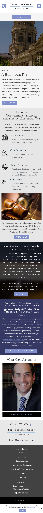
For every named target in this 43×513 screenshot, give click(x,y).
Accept (22, 510)
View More (21, 237)
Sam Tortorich (21, 415)
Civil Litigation (20, 150)
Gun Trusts (17, 180)
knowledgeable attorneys (13, 340)
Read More (9, 103)
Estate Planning (20, 165)
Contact (21, 294)
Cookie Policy (30, 508)
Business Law (18, 135)
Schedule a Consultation (21, 351)
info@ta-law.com (26, 440)
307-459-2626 (23, 493)
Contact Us (20, 17)
